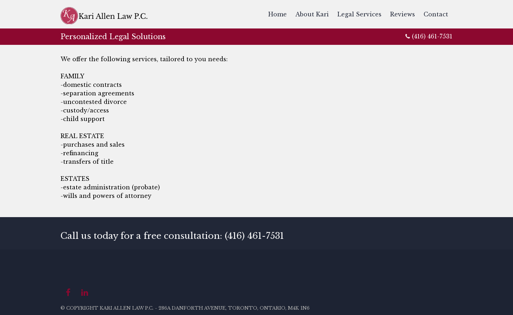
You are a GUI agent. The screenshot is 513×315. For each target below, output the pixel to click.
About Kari (312, 14)
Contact (436, 14)
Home (277, 14)
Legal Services (359, 14)
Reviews (402, 14)
